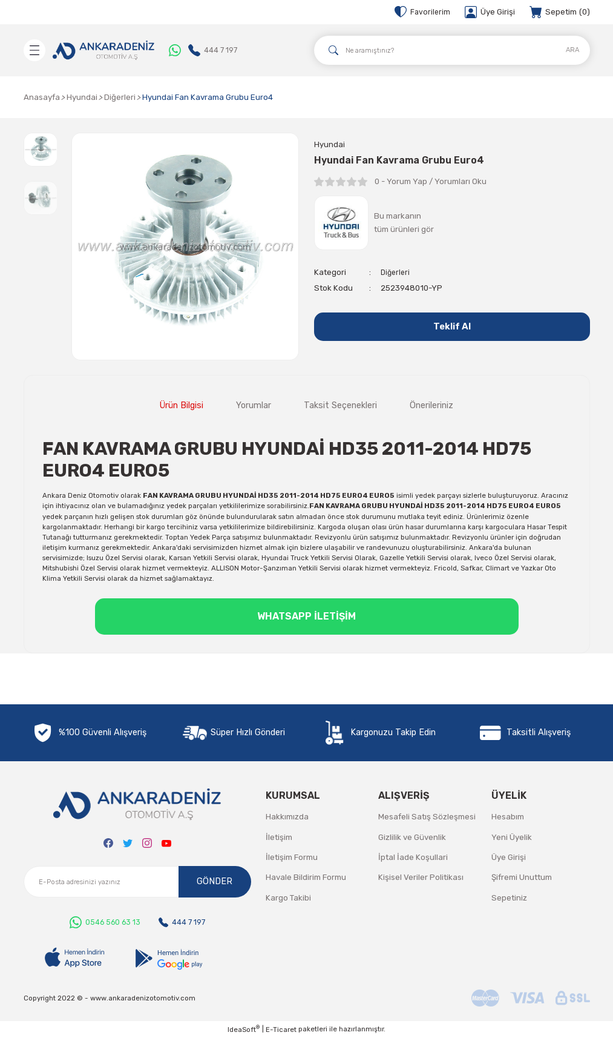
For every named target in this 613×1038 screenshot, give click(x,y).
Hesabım (507, 816)
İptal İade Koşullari (413, 857)
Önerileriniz (431, 405)
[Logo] (103, 50)
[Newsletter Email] (137, 882)
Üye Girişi (508, 857)
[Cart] (559, 12)
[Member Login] (490, 12)
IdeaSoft (244, 1029)
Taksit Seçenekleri (340, 405)
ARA (572, 49)
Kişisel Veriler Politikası (421, 877)
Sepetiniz (509, 897)
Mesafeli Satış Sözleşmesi (427, 816)
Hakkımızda (287, 816)
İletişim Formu (292, 857)
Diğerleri (396, 272)
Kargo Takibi (288, 897)
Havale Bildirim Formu (306, 877)
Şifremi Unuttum (521, 877)
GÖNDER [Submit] (214, 881)
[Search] (452, 50)
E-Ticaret (281, 1029)
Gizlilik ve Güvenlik (412, 837)
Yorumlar (253, 405)
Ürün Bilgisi (181, 405)
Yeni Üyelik (511, 837)
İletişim (279, 837)
